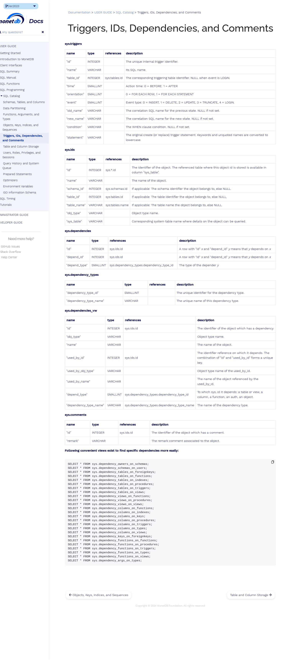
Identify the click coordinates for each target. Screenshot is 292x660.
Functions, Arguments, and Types (27, 117)
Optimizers (17, 181)
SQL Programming (19, 90)
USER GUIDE (13, 46)
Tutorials (12, 205)
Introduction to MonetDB (23, 59)
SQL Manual (15, 78)
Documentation (90, 14)
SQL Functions (16, 84)
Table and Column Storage (27, 147)
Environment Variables (25, 187)
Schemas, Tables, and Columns (31, 102)
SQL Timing (14, 199)
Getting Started (17, 53)
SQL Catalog (17, 96)
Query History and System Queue (27, 166)
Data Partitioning (21, 109)
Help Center (13, 258)
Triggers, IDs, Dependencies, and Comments (29, 139)
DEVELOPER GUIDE (16, 223)
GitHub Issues (15, 247)
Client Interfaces (18, 66)
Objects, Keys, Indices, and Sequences (27, 128)
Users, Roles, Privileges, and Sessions (28, 155)
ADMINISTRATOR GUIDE (19, 215)
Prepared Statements (24, 174)
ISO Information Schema (26, 193)
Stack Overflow (15, 252)
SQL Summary (16, 72)
